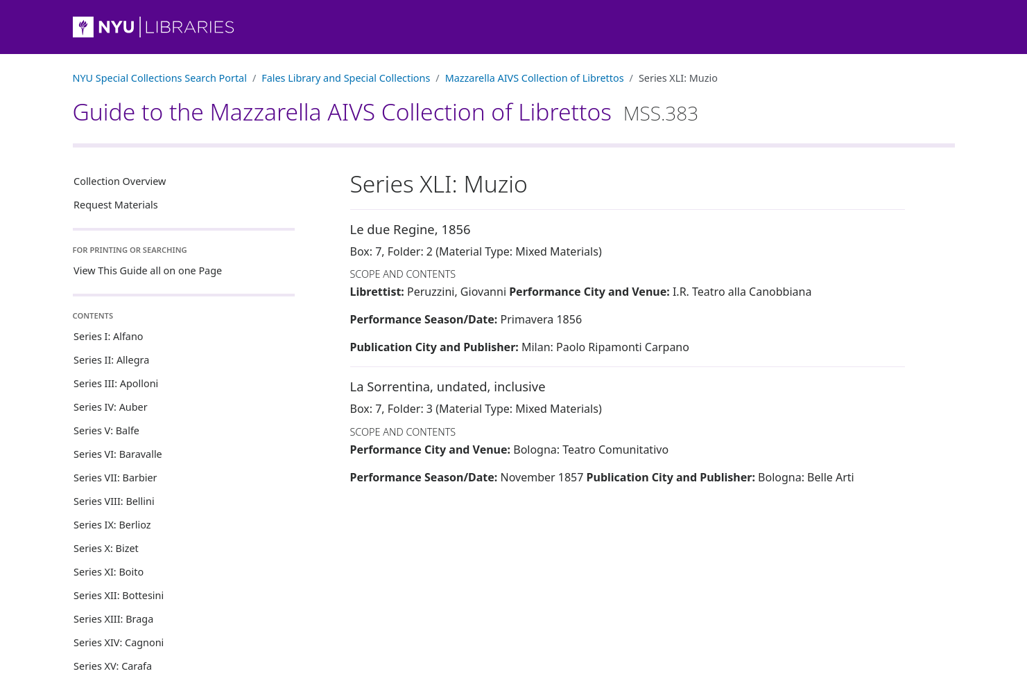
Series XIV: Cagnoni (119, 642)
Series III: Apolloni (116, 383)
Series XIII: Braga (113, 618)
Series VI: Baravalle (118, 454)
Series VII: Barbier (115, 477)
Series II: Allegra (111, 359)
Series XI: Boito (109, 571)
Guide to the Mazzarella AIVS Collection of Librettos (386, 111)
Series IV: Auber (111, 406)
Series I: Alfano (108, 336)
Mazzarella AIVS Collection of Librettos (534, 77)
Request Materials (116, 204)
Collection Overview (120, 181)
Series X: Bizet (106, 548)
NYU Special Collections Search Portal (160, 77)
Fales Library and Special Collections (345, 77)
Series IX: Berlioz (112, 524)
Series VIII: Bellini (114, 501)
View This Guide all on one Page (148, 270)
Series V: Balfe (106, 430)
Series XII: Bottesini (119, 595)
